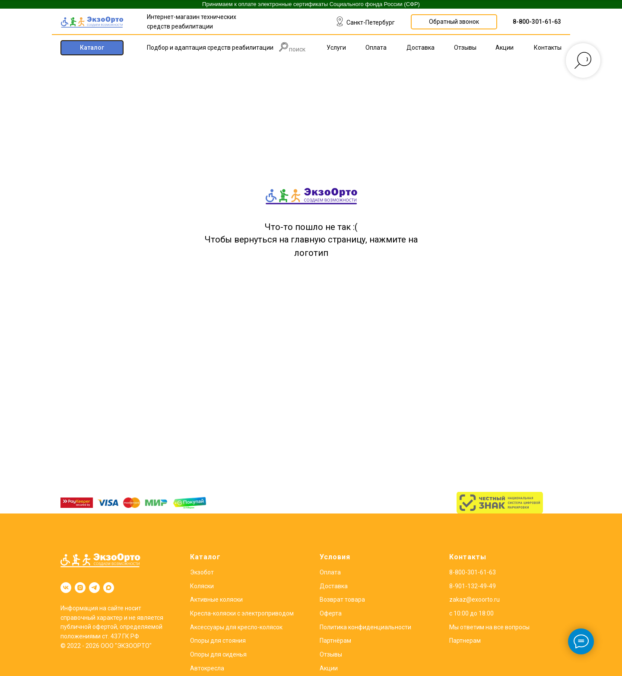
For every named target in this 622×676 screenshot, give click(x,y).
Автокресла (207, 668)
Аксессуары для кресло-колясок (236, 627)
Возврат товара (342, 599)
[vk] (65, 587)
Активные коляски (216, 599)
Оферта (331, 613)
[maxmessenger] (108, 587)
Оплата (330, 572)
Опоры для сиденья (218, 654)
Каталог (205, 557)
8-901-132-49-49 (472, 586)
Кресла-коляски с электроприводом (242, 613)
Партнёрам (335, 640)
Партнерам (465, 640)
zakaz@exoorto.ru (474, 599)
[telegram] (94, 587)
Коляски (202, 586)
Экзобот (202, 572)
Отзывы (331, 654)
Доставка (334, 586)
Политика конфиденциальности (365, 627)
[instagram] (80, 587)
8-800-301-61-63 (537, 21)
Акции (329, 668)
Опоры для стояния (218, 640)
